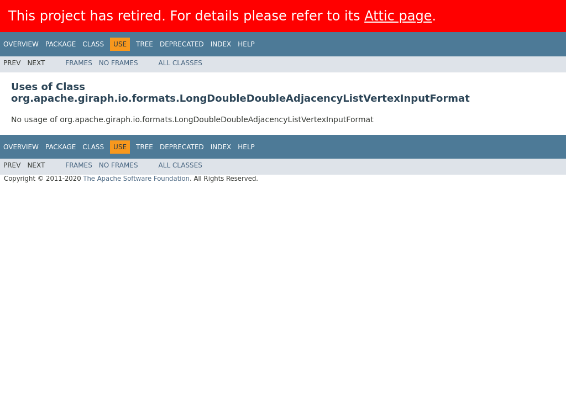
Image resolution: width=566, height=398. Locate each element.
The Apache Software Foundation (136, 178)
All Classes (180, 63)
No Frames (118, 63)
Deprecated (182, 44)
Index (221, 44)
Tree (144, 44)
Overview (21, 44)
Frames (78, 63)
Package (60, 44)
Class (93, 44)
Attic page (398, 16)
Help (246, 44)
